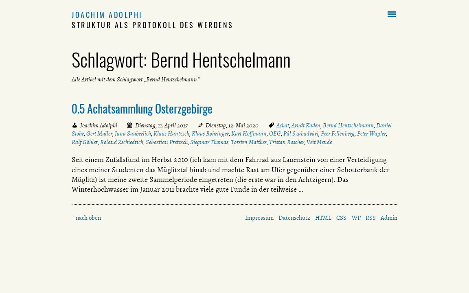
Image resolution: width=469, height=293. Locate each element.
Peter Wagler (371, 133)
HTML (323, 218)
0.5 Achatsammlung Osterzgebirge (142, 108)
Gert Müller (99, 133)
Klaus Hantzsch (171, 133)
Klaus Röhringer (210, 133)
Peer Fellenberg (338, 133)
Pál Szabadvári (300, 133)
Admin (389, 218)
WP (356, 218)
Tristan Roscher (286, 142)
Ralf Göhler (85, 142)
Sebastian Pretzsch (167, 142)
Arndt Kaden (305, 125)
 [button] (391, 15)
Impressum (259, 218)
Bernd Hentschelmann (348, 125)
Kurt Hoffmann (249, 133)
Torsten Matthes (249, 142)
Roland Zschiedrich (121, 142)
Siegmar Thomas (209, 142)
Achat (282, 125)
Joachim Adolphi (107, 14)
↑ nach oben (86, 218)
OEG (275, 133)
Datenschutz (294, 218)
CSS (341, 218)
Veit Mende (319, 142)
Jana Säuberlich (133, 133)
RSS (371, 218)
